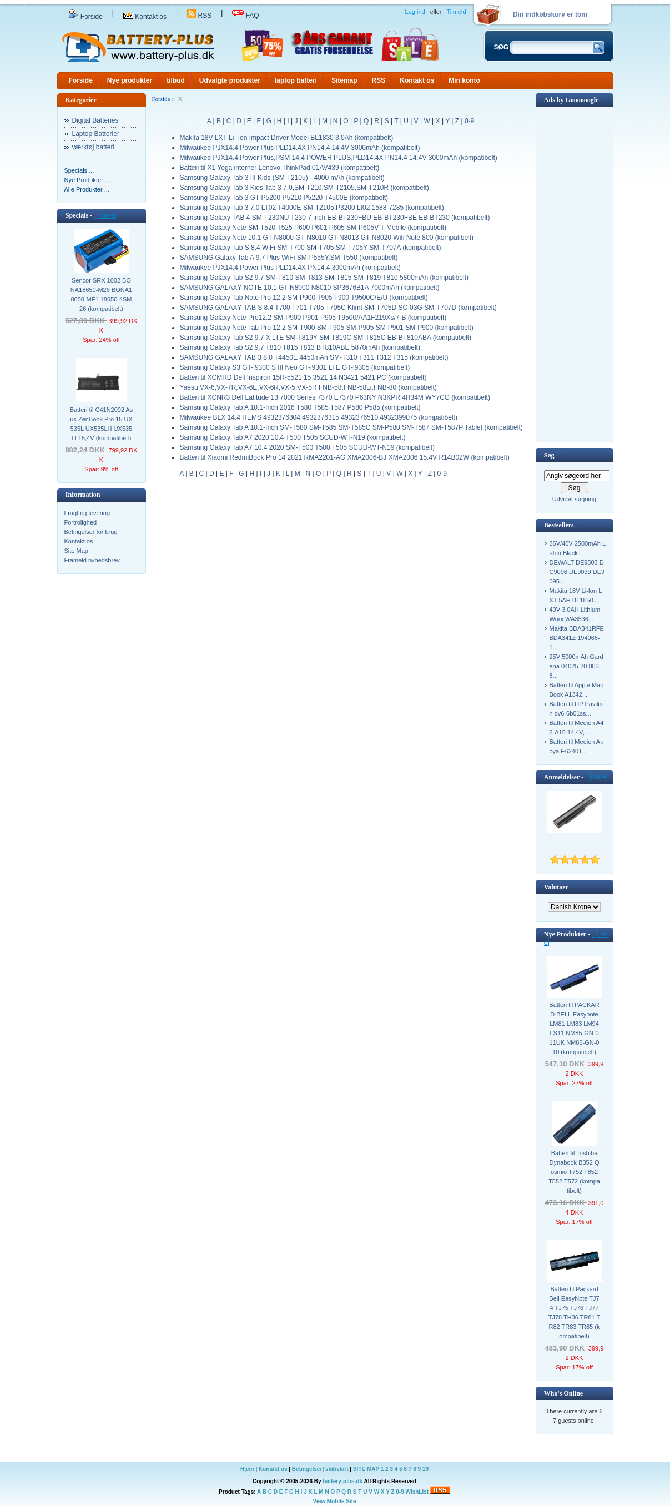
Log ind (415, 11)
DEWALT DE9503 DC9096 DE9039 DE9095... (577, 572)
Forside (85, 17)
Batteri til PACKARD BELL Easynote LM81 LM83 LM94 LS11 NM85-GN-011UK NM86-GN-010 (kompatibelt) (574, 1028)
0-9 (469, 121)
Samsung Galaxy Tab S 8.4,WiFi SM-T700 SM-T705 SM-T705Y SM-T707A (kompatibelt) (310, 247)
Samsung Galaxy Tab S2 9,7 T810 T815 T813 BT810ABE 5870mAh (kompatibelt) (300, 347)
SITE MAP (366, 1469)
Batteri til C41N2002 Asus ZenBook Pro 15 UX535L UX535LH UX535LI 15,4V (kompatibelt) (101, 423)
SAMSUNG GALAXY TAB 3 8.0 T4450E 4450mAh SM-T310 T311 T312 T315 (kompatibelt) (314, 357)
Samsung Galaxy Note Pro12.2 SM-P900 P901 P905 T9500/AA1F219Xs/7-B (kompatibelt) (313, 317)
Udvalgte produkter (229, 80)
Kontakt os (145, 17)
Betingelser (307, 1469)
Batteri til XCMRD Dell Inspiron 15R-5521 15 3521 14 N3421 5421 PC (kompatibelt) (303, 377)
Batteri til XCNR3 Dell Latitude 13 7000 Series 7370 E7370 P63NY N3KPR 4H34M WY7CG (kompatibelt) (335, 397)
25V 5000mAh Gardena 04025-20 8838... (576, 666)
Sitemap (344, 80)
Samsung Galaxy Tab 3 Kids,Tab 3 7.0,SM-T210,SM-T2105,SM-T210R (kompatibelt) (304, 188)
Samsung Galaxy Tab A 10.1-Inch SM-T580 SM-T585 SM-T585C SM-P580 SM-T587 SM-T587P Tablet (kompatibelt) (351, 427)
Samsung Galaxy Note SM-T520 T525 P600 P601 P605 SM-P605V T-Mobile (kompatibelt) (313, 227)
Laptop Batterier (95, 134)
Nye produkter (129, 80)
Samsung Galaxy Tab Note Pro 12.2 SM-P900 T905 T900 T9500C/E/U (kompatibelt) (304, 297)
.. (574, 840)
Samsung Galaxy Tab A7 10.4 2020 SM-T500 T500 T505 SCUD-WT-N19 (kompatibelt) (307, 447)
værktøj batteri (93, 147)
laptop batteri (296, 80)
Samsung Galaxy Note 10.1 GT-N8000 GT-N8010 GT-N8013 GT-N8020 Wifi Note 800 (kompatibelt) (327, 237)
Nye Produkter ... (87, 180)
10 (425, 1469)
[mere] (105, 215)
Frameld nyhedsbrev (92, 560)
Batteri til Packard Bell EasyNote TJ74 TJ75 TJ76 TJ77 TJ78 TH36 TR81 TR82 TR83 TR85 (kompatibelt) (574, 1312)
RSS (199, 15)
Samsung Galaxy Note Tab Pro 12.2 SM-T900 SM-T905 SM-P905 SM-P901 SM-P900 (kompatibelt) (326, 327)
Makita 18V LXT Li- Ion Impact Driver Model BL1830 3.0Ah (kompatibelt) (287, 138)
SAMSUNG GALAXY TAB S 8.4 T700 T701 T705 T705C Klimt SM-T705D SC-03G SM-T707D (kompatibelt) (338, 307)
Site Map (76, 550)
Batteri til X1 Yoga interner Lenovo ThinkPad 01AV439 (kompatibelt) (280, 168)
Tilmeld (456, 11)
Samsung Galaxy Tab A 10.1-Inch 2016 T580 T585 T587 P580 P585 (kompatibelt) (300, 407)
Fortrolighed (80, 522)
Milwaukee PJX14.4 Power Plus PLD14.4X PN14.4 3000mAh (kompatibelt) (290, 267)
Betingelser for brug (91, 531)
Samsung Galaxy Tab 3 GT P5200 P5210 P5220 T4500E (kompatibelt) (284, 198)
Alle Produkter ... (86, 189)
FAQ (245, 15)
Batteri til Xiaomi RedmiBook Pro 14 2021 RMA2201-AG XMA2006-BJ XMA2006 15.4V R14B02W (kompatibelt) (345, 457)
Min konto (464, 80)
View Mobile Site (334, 1501)
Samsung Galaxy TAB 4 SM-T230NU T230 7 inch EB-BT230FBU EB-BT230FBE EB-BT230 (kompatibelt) (335, 217)
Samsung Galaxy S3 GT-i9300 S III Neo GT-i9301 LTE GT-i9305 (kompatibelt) (295, 367)
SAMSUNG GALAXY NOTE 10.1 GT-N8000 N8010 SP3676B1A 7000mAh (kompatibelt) (310, 287)
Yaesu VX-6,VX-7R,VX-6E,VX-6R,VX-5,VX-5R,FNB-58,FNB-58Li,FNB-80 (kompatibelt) (308, 387)
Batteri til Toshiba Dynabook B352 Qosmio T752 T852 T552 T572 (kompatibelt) (574, 1172)
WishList (417, 1492)
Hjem (247, 1469)
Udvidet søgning (574, 499)
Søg (549, 455)
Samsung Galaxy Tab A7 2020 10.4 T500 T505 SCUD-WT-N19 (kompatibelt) (293, 437)
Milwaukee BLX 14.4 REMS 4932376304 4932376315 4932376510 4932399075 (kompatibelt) (318, 417)
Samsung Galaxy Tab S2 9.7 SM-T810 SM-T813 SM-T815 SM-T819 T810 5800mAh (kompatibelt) (324, 277)
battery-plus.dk (342, 1481)
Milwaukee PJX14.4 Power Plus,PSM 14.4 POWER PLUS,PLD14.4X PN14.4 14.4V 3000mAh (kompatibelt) (338, 158)
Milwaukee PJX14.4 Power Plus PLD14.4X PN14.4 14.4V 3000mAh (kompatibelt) (300, 148)
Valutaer (556, 887)
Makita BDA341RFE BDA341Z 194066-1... (577, 638)
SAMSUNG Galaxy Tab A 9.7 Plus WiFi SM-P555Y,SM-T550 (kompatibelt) (289, 257)
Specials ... (79, 170)
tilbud (176, 80)
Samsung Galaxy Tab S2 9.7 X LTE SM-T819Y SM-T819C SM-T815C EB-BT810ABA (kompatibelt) (326, 337)
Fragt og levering (87, 513)
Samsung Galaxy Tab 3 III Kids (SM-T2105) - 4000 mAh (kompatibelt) (282, 178)
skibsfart (337, 1469)
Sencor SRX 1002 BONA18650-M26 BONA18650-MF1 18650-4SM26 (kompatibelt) (101, 294)
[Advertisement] (574, 273)
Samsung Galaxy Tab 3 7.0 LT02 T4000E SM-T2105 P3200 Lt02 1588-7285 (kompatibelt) (312, 207)
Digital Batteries (95, 120)
